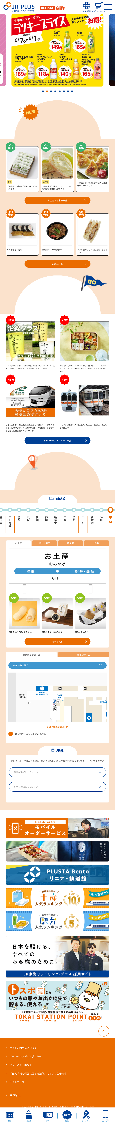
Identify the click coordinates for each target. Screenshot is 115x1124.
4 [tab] (55, 91)
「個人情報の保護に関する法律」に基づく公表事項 (38, 1073)
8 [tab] (72, 91)
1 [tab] (43, 91)
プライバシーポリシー (21, 1065)
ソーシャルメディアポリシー (25, 1056)
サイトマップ (16, 1082)
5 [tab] (60, 91)
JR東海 (13, 1095)
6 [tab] (64, 91)
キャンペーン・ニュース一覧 (57, 440)
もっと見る (57, 641)
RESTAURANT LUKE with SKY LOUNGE (27, 734)
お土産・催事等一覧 (57, 200)
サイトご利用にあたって (23, 1048)
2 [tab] (47, 91)
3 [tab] (51, 91)
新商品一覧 (57, 263)
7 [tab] (68, 91)
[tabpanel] (57, 50)
